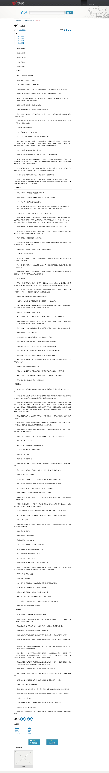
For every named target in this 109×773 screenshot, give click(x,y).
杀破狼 (29, 733)
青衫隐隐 (23, 30)
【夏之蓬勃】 (20, 41)
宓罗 (16, 730)
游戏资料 (27, 20)
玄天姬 (29, 728)
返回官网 (91, 4)
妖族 (20, 30)
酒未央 (17, 728)
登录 (84, 4)
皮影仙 (29, 730)
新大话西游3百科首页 (18, 20)
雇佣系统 (17, 733)
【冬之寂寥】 (20, 36)
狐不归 (17, 732)
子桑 (29, 732)
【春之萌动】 (20, 38)
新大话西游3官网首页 (18, 3)
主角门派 (32, 20)
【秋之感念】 (20, 43)
